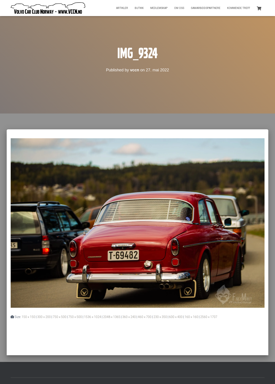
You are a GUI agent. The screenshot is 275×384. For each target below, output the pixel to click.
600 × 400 (176, 317)
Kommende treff (238, 8)
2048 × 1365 (111, 317)
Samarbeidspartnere (205, 8)
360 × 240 (129, 317)
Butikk (139, 8)
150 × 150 (28, 317)
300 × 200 (44, 317)
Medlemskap (158, 8)
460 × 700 (144, 317)
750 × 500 (59, 317)
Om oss (179, 8)
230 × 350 (160, 317)
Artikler (122, 8)
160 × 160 (191, 317)
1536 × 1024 (92, 317)
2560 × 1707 (208, 317)
